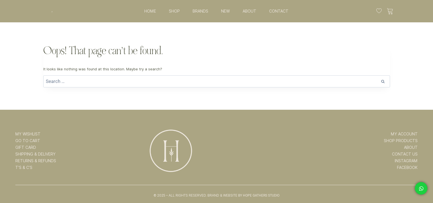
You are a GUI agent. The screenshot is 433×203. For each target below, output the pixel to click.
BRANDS (200, 11)
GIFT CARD (25, 147)
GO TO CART (27, 140)
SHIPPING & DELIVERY (35, 154)
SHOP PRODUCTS (401, 140)
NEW (225, 11)
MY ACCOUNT (404, 134)
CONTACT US (405, 154)
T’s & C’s (23, 167)
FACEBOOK (407, 167)
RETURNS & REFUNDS (35, 161)
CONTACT (278, 11)
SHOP (174, 11)
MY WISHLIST (27, 134)
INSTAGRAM (406, 161)
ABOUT (249, 11)
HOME (150, 11)
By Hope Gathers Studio (258, 195)
